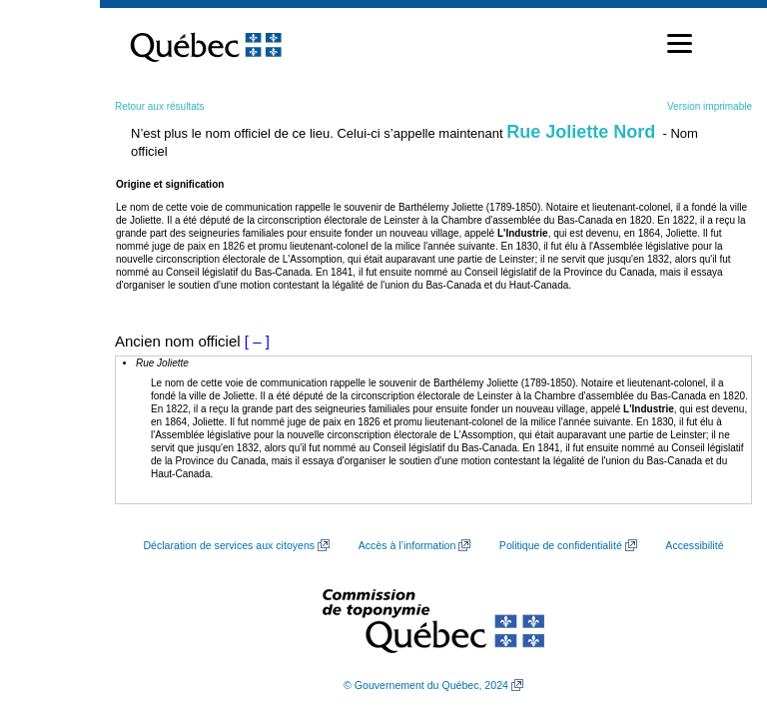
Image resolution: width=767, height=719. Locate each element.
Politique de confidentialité (560, 545)
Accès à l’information (407, 545)
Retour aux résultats (160, 106)
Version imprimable (709, 106)
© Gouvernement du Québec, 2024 (426, 685)
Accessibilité (694, 545)
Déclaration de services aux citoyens (229, 545)
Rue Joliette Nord (580, 132)
